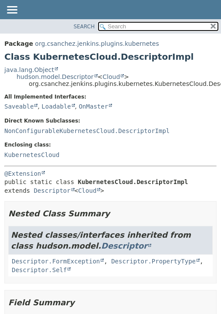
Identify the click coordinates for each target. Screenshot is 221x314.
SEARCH (84, 27)
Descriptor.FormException (56, 261)
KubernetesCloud (31, 154)
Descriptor (52, 190)
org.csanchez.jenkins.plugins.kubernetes (97, 43)
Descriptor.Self (39, 269)
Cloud (111, 76)
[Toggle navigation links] (11, 10)
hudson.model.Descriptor (55, 76)
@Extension (22, 173)
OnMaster (93, 106)
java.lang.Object (29, 69)
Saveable (19, 106)
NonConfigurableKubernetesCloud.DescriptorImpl (87, 130)
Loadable (56, 106)
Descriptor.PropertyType (153, 261)
